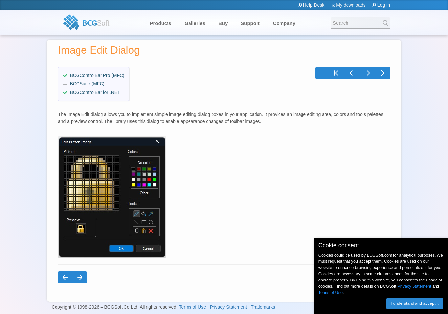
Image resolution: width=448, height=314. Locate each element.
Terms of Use (192, 307)
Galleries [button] (195, 23)
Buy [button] (223, 23)
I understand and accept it (414, 303)
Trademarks (263, 307)
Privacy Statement (228, 307)
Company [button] (284, 23)
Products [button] (160, 23)
